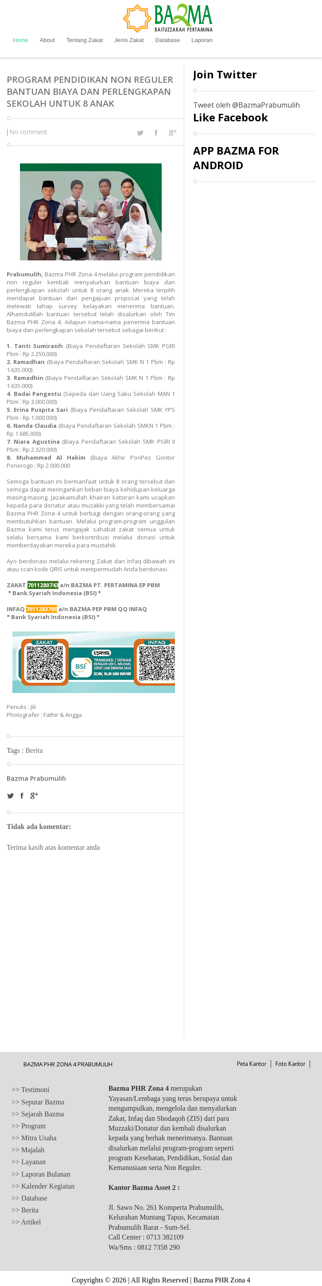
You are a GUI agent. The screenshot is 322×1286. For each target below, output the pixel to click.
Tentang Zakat (84, 40)
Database (167, 40)
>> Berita (25, 1210)
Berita (34, 750)
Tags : (16, 750)
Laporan (202, 40)
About (47, 40)
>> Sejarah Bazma (38, 1114)
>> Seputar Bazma (38, 1102)
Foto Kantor (290, 1064)
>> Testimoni (31, 1089)
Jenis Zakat (129, 40)
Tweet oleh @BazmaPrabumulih (246, 105)
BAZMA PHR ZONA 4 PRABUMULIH (68, 1064)
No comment (28, 132)
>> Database (29, 1198)
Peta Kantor (251, 1064)
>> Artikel (26, 1222)
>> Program (29, 1126)
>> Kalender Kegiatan (43, 1186)
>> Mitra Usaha (34, 1138)
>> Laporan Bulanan (41, 1174)
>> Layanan (29, 1162)
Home (20, 40)
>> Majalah (28, 1150)
